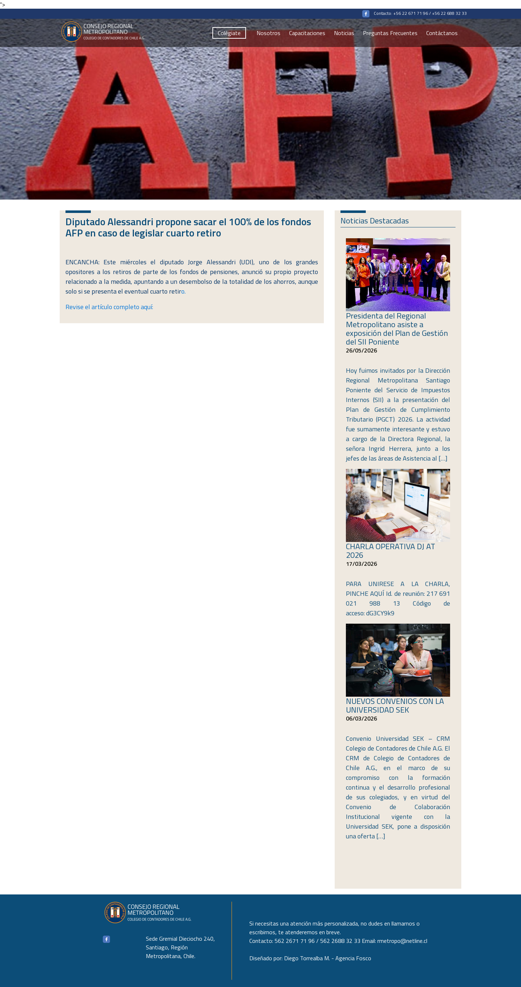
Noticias (344, 33)
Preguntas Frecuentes (390, 33)
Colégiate (229, 33)
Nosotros (268, 33)
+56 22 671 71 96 (410, 13)
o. (132, 291)
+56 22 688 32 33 (449, 13)
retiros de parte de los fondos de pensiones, (174, 272)
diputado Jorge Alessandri (198, 262)
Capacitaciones (307, 33)
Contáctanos (442, 33)
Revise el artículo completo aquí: (109, 307)
